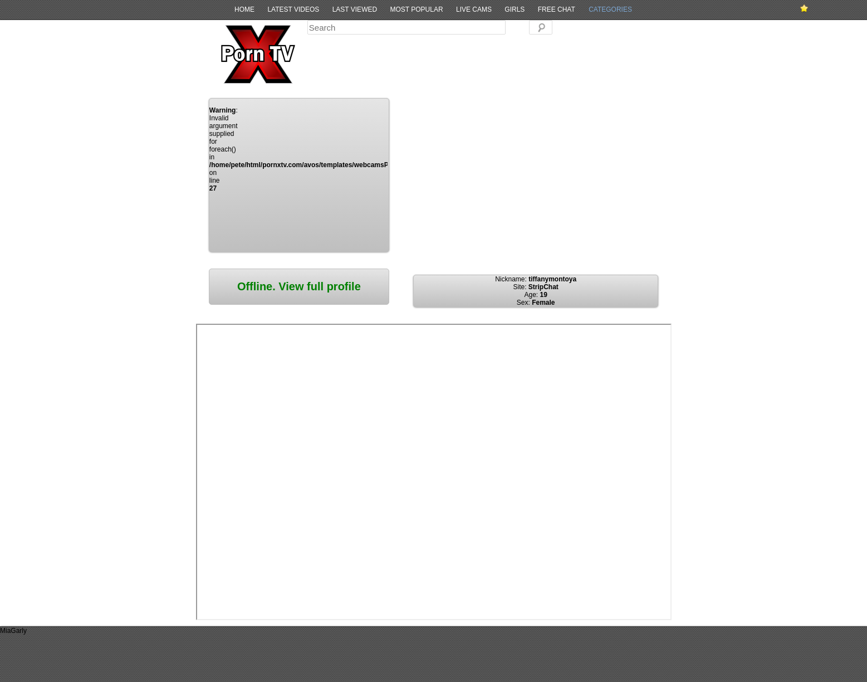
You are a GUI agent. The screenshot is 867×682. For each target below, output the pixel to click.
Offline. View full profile (299, 286)
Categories (610, 9)
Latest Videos (293, 9)
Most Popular (416, 9)
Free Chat (556, 9)
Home (244, 9)
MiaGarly (13, 631)
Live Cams (474, 9)
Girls (514, 9)
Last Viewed (354, 9)
